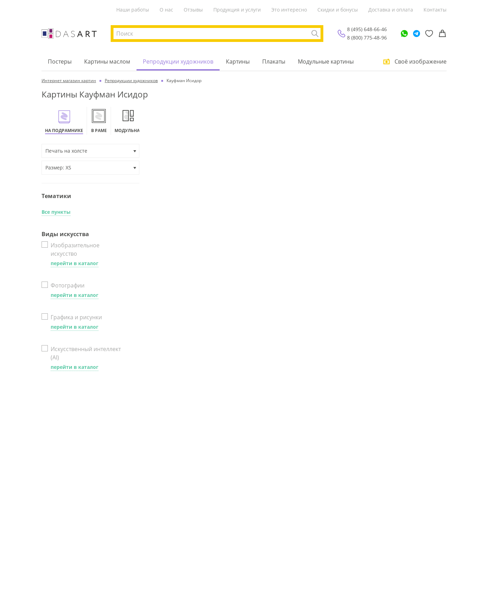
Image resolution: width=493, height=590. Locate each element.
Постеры (60, 61)
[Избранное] (429, 33)
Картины (238, 61)
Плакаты (273, 61)
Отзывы (193, 9)
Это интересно (289, 9)
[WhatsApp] (404, 33)
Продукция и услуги (237, 9)
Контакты (435, 9)
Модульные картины (326, 61)
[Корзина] (442, 33)
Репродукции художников (178, 61)
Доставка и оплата (390, 9)
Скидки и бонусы (337, 9)
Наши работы (132, 9)
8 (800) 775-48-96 (367, 37)
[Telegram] (416, 33)
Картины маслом (107, 61)
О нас (166, 9)
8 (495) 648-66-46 (367, 29)
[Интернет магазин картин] (69, 33)
